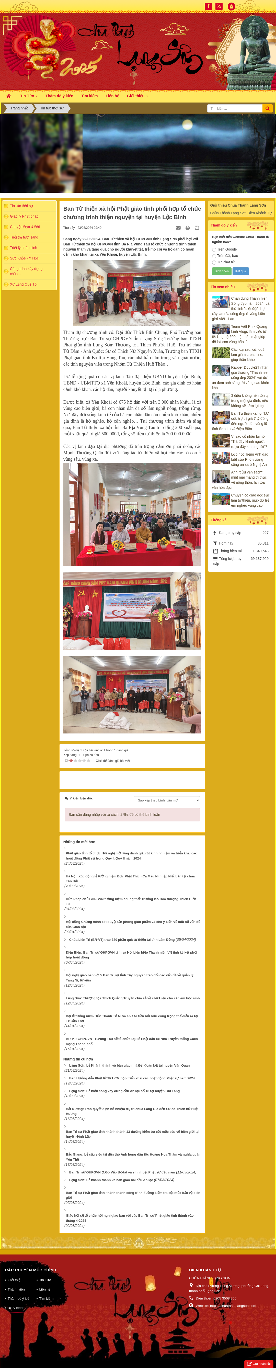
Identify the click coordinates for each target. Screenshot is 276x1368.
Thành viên (16, 1283)
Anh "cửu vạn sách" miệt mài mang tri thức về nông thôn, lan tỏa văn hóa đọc (239, 480)
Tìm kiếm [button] (89, 96)
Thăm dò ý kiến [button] (59, 96)
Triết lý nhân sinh (23, 248)
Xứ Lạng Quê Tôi (23, 284)
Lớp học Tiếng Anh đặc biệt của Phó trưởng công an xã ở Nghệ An (249, 459)
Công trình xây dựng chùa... (26, 271)
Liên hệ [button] (112, 96)
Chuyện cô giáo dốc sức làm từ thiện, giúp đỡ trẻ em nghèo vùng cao (250, 500)
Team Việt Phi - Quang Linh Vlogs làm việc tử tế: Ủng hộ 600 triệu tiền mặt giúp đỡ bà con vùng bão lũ (239, 334)
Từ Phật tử (223, 262)
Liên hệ (45, 1283)
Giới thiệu (15, 1273)
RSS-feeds (16, 1301)
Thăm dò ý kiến (19, 1292)
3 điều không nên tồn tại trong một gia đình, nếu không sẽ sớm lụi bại (250, 400)
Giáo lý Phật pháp (24, 216)
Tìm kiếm (46, 1292)
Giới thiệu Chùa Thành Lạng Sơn (238, 205)
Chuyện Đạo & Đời (25, 227)
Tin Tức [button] (29, 97)
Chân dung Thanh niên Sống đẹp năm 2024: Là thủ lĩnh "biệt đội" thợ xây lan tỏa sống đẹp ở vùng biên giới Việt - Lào (241, 308)
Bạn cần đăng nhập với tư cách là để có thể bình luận (114, 808)
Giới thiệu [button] (137, 97)
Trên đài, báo (225, 256)
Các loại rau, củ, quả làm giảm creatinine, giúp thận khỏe (247, 354)
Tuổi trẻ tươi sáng (24, 237)
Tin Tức (45, 1273)
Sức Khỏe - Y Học (24, 258)
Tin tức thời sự (21, 206)
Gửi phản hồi (259, 1364)
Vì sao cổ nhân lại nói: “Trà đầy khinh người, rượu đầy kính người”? (249, 441)
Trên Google (224, 249)
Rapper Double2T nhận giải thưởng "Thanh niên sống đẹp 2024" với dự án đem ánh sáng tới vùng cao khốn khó (241, 377)
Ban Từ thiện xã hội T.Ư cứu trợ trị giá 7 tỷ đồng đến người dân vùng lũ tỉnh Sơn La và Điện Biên (240, 421)
